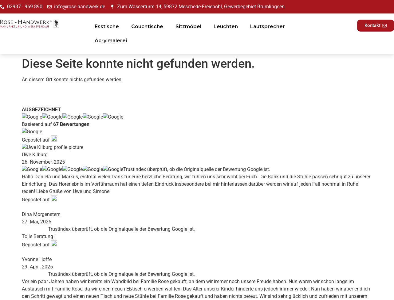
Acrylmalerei (111, 41)
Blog (117, 226)
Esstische (107, 26)
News (118, 218)
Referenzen (124, 233)
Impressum (215, 201)
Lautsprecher (267, 26)
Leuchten (226, 26)
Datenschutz (216, 208)
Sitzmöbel (188, 26)
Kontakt (120, 240)
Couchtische (147, 26)
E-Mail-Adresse (312, 242)
